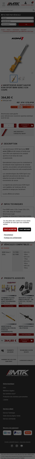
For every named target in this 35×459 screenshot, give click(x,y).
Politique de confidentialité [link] (12, 238)
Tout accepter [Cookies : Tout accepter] (10, 229)
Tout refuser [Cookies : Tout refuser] (24, 229)
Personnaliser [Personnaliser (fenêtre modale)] (8, 235)
